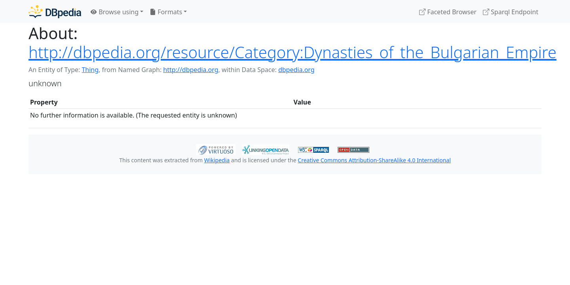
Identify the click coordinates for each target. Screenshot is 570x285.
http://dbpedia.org (190, 69)
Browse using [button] (115, 12)
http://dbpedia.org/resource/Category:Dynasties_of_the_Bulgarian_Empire (292, 52)
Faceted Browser (448, 12)
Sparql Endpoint (510, 12)
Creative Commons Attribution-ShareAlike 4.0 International (374, 160)
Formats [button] (166, 12)
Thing (90, 69)
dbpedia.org (296, 69)
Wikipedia (217, 160)
